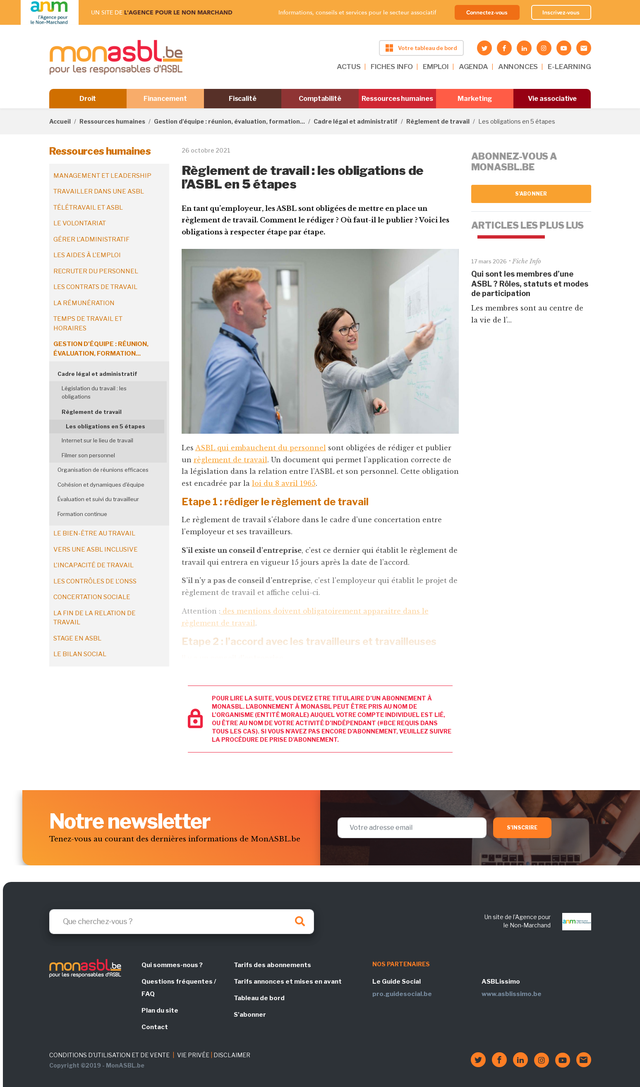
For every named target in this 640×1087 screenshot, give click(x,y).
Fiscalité (242, 99)
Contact (154, 1027)
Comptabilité (320, 99)
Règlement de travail (438, 121)
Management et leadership (102, 175)
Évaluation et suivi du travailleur (98, 499)
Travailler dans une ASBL (98, 191)
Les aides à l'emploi (87, 255)
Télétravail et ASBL (88, 207)
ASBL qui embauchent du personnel (260, 448)
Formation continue (82, 514)
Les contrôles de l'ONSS (95, 581)
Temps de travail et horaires (87, 323)
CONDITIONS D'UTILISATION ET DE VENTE (109, 1054)
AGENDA (473, 66)
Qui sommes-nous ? (172, 965)
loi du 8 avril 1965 (284, 483)
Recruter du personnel (95, 271)
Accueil (60, 121)
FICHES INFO (392, 66)
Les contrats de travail (95, 287)
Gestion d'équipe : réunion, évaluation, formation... (229, 121)
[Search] (181, 921)
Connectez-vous (487, 12)
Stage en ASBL (77, 638)
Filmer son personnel (88, 455)
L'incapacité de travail (93, 565)
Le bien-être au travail (94, 533)
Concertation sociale (91, 597)
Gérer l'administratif (91, 239)
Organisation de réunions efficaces (103, 469)
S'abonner (531, 194)
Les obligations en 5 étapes (105, 426)
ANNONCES (518, 66)
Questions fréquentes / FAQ (178, 988)
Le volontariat (79, 223)
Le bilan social (79, 654)
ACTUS (349, 66)
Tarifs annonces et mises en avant (288, 981)
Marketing (475, 99)
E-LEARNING (569, 66)
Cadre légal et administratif (356, 121)
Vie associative (552, 99)
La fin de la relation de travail (94, 617)
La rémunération (84, 303)
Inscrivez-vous (561, 12)
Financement (165, 99)
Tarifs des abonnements (272, 965)
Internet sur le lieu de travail (97, 440)
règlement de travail (230, 460)
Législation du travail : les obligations (94, 392)
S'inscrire (522, 827)
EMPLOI (436, 66)
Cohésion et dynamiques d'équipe (101, 484)
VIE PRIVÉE (193, 1054)
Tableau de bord (259, 998)
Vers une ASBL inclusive (95, 549)
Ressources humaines (397, 99)
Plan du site (159, 1010)
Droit (87, 99)
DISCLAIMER (231, 1054)
